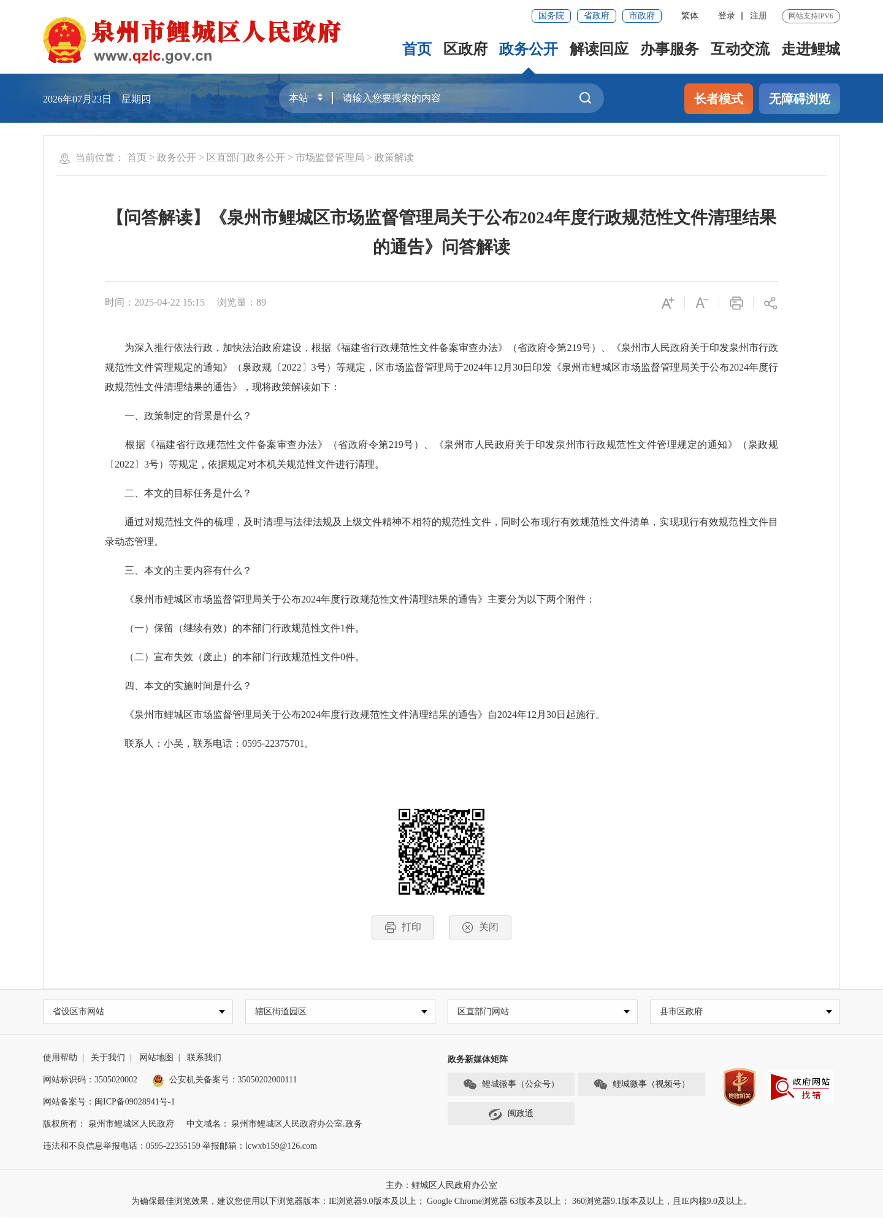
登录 (726, 15)
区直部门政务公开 (246, 157)
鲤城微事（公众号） (510, 1085)
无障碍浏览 (799, 99)
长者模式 (718, 99)
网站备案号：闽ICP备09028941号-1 (109, 1103)
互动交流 (740, 49)
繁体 (689, 15)
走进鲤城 (810, 49)
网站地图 (156, 1058)
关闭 (480, 927)
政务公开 (528, 49)
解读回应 (599, 49)
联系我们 (204, 1058)
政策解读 (394, 157)
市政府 (642, 15)
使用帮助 (60, 1058)
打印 (402, 927)
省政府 (597, 15)
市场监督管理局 (330, 157)
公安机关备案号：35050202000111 (224, 1080)
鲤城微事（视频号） (641, 1085)
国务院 (551, 15)
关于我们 (108, 1058)
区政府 (465, 49)
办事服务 (669, 49)
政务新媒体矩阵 (478, 1060)
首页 (417, 49)
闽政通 (510, 1115)
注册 (758, 15)
